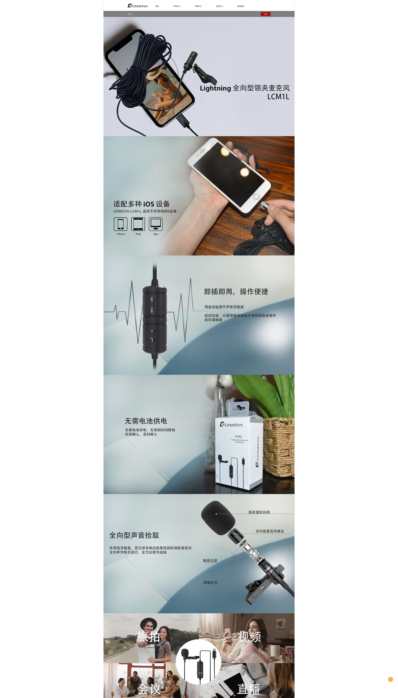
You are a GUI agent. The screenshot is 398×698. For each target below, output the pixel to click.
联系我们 (240, 6)
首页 (157, 6)
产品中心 (176, 6)
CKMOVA (390, 679)
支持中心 (219, 6)
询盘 (265, 14)
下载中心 (198, 6)
